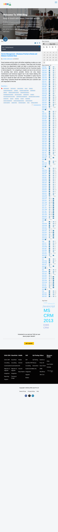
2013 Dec (44, 275)
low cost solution (18, 94)
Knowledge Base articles (8, 94)
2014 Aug (44, 262)
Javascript (48, 306)
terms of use (22, 391)
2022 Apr (44, 136)
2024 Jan (44, 100)
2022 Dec (44, 125)
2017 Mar (44, 212)
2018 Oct (44, 193)
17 (44, 57)
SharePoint (14, 359)
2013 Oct (44, 278)
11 (47, 55)
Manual (34, 362)
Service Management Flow (19, 100)
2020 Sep (44, 170)
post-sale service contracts (34, 96)
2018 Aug (44, 197)
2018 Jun (44, 198)
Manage (32, 94)
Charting (30, 88)
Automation (35, 365)
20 (53, 57)
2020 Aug (44, 172)
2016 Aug (44, 225)
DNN (41, 368)
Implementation (29, 368)
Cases (26, 88)
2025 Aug (44, 79)
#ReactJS (51, 303)
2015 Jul (44, 243)
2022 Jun (44, 132)
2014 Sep (44, 261)
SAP (26, 359)
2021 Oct (44, 147)
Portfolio (49, 367)
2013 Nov (44, 277)
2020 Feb (44, 180)
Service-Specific (7, 102)
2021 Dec (44, 143)
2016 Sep (44, 223)
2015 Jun (44, 245)
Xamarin (20, 368)
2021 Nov (44, 145)
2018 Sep (44, 195)
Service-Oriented (29, 100)
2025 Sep (44, 77)
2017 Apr (44, 211)
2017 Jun (44, 207)
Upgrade (27, 374)
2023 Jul (44, 113)
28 (56, 60)
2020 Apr (44, 177)
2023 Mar (44, 120)
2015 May (44, 246)
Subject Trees (14, 102)
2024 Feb (44, 99)
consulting (6, 362)
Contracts (16, 90)
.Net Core (42, 374)
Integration (7, 373)
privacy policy (31, 391)
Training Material (34, 102)
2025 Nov (44, 74)
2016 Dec (44, 216)
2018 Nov (44, 191)
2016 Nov (44, 218)
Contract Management (8, 90)
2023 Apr (44, 118)
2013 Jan (44, 293)
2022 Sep (44, 129)
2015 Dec (44, 232)
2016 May (44, 229)
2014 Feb (44, 271)
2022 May (44, 134)
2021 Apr (44, 157)
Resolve (22, 98)
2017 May (44, 209)
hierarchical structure (25, 92)
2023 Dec (44, 102)
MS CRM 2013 (48, 315)
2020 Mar (44, 179)
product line (6, 98)
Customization (7, 365)
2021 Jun (44, 154)
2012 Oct (44, 296)
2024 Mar (44, 97)
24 (44, 60)
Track (28, 102)
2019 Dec (44, 184)
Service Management (8, 100)
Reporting (17, 98)
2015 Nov (44, 234)
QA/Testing (35, 359)
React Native (21, 371)
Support (6, 379)
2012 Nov (44, 294)
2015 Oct (44, 236)
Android (20, 362)
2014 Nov (44, 255)
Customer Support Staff (24, 90)
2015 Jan (44, 252)
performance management (22, 96)
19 (50, 57)
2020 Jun (44, 175)
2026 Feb (44, 68)
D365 (45, 303)
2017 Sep (44, 202)
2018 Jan (44, 200)
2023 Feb (44, 122)
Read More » (4, 86)
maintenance (26, 94)
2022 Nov (44, 127)
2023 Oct (44, 106)
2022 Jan (44, 141)
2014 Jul (44, 264)
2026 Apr (44, 67)
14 (56, 55)
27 (53, 60)
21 (56, 57)
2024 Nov (44, 92)
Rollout (27, 377)
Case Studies (50, 364)
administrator (6, 88)
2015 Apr (44, 248)
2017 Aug (44, 204)
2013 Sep (44, 280)
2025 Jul (44, 81)
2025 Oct (44, 76)
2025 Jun (44, 83)
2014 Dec (44, 253)
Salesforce (42, 359)
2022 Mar (44, 138)
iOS (19, 365)
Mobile (20, 359)
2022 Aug (44, 131)
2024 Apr (44, 95)
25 (47, 60)
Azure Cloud (43, 365)
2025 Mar (44, 88)
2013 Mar (44, 287)
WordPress (42, 371)
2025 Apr (44, 86)
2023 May (44, 116)
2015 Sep (44, 237)
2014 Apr (44, 266)
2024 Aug (44, 93)
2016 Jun (44, 227)
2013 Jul (44, 284)
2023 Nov (44, 104)
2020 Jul (44, 173)
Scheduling (28, 98)
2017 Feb (44, 214)
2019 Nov (44, 186)
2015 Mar (44, 250)
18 (47, 57)
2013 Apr (44, 285)
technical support (22, 102)
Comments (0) (37, 105)
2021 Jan (44, 164)
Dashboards (32, 90)
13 (53, 55)
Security (34, 368)
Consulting (13, 362)
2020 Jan (44, 182)
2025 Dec (44, 72)
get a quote (29, 343)
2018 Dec (44, 189)
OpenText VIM (28, 362)
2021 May (44, 156)
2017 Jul (44, 205)
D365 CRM (46, 326)
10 (44, 55)
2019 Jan (44, 188)
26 (50, 60)
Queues (11, 98)
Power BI (42, 362)
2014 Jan (44, 273)
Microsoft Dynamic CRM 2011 (9, 96)
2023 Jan (44, 124)
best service (13, 88)
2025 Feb (44, 90)
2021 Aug (44, 150)
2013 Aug (44, 282)
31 (44, 62)
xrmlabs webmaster (8, 59)
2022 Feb (44, 140)
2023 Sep (44, 108)
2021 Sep (44, 148)
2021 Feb (44, 163)
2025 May (44, 84)
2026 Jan (44, 70)
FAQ (38, 391)
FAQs (48, 361)
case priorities (20, 88)
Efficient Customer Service (14, 92)
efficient (5, 92)
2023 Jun (44, 115)
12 (50, 55)
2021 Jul (44, 152)
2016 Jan (44, 230)
